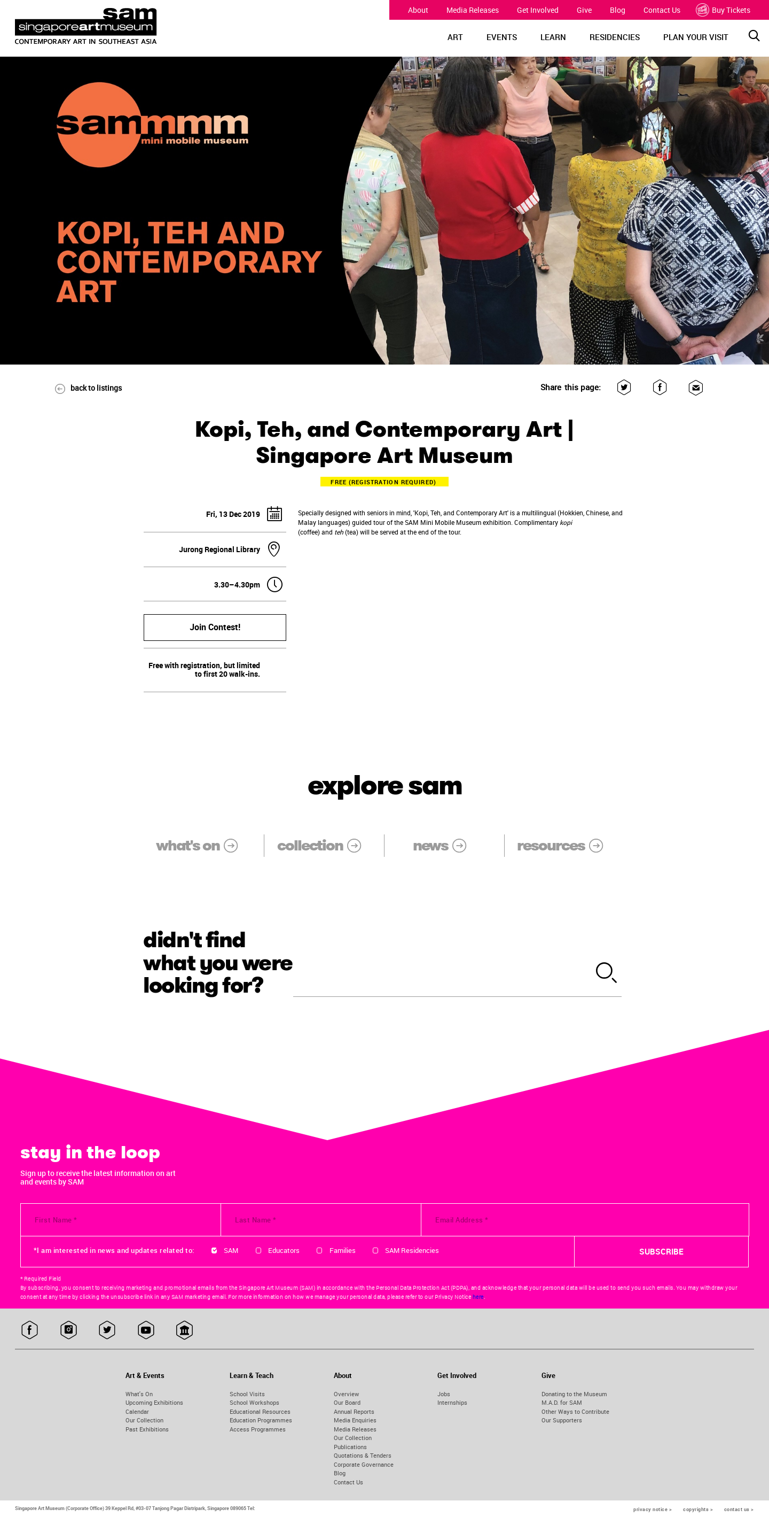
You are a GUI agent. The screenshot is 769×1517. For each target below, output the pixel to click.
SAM (231, 1250)
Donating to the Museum (574, 1394)
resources (567, 845)
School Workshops (254, 1402)
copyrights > (698, 1509)
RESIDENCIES (615, 37)
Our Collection (144, 1420)
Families (342, 1250)
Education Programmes (261, 1420)
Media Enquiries (355, 1420)
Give (584, 10)
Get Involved (538, 10)
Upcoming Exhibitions (154, 1402)
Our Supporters (562, 1420)
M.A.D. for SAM (562, 1402)
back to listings (83, 388)
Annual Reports (354, 1411)
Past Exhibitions (147, 1429)
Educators (284, 1250)
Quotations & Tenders (362, 1455)
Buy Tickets (724, 10)
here (478, 1297)
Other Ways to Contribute (575, 1411)
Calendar (137, 1411)
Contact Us (662, 10)
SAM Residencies (412, 1250)
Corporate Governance (364, 1464)
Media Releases (472, 10)
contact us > (739, 1509)
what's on (204, 845)
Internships (452, 1402)
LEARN (553, 37)
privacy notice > (652, 1509)
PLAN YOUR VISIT (695, 37)
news (447, 845)
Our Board (347, 1402)
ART (455, 37)
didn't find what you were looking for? (218, 963)
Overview (346, 1394)
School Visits (247, 1394)
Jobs (443, 1394)
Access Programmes (258, 1429)
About (418, 10)
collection (326, 845)
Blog (617, 10)
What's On (139, 1394)
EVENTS (501, 37)
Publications (350, 1447)
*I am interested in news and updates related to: (114, 1250)
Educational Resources (260, 1411)
